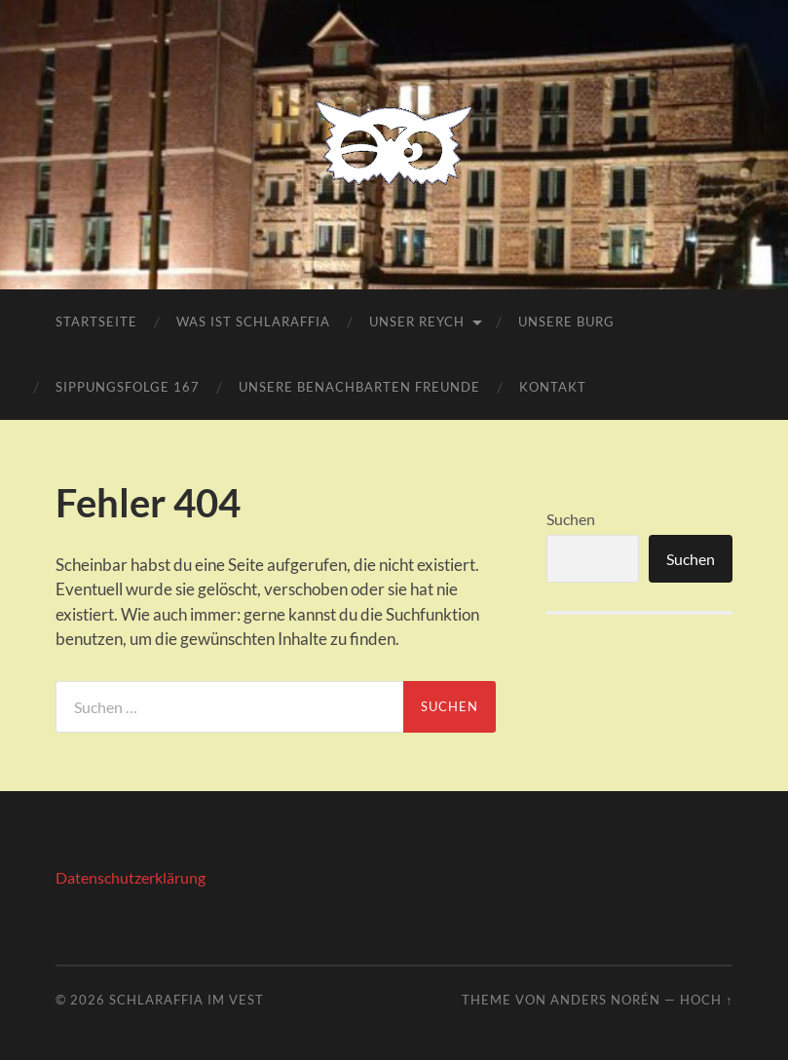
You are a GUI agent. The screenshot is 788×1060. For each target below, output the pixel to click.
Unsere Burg (566, 321)
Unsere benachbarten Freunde (359, 387)
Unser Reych (417, 321)
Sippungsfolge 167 (128, 387)
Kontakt (552, 387)
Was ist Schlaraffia (253, 321)
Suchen (570, 519)
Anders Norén (605, 999)
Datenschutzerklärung (131, 877)
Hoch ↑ (706, 999)
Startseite (96, 321)
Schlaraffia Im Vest (186, 999)
